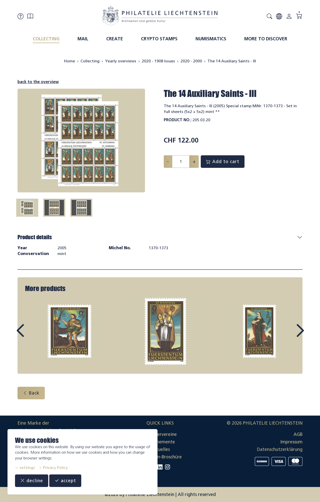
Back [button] (31, 393)
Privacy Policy (53, 467)
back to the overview (38, 81)
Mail (83, 39)
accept (65, 480)
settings (25, 467)
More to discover (265, 39)
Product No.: (178, 119)
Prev (32, 335)
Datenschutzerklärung (279, 449)
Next (288, 335)
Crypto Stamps (159, 39)
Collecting (46, 39)
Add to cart (222, 161)
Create (114, 39)
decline (31, 480)
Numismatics (211, 39)
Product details (35, 237)
